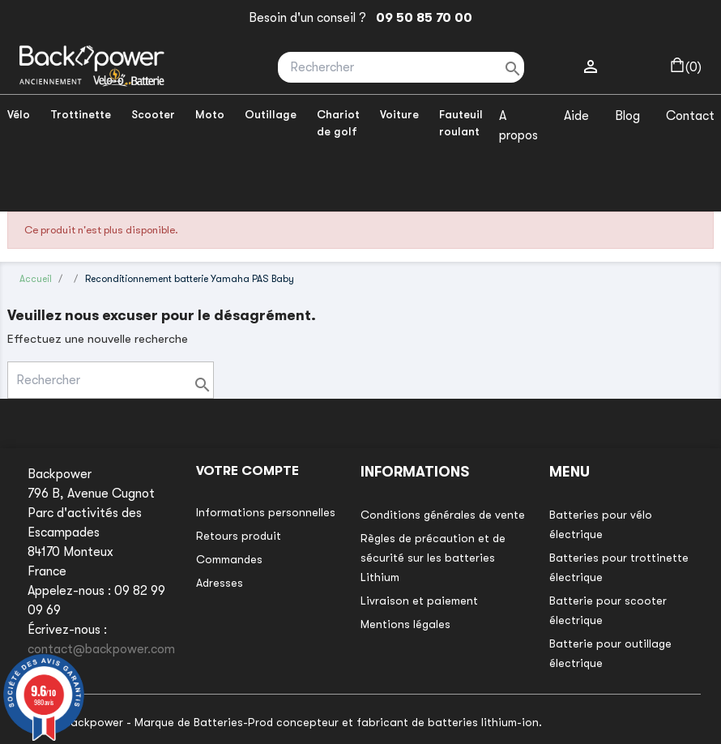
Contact (690, 116)
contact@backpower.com (101, 649)
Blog (627, 116)
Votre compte (247, 471)
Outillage (271, 114)
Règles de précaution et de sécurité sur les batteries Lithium (433, 558)
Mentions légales (405, 624)
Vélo (18, 114)
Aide (576, 116)
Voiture (399, 114)
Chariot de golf (338, 123)
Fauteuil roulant (461, 123)
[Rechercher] (401, 67)
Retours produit (238, 535)
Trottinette (80, 114)
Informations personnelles (265, 512)
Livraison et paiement (419, 600)
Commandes (229, 559)
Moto (209, 114)
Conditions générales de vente (442, 514)
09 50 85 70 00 (420, 18)
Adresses (219, 582)
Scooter (153, 114)
